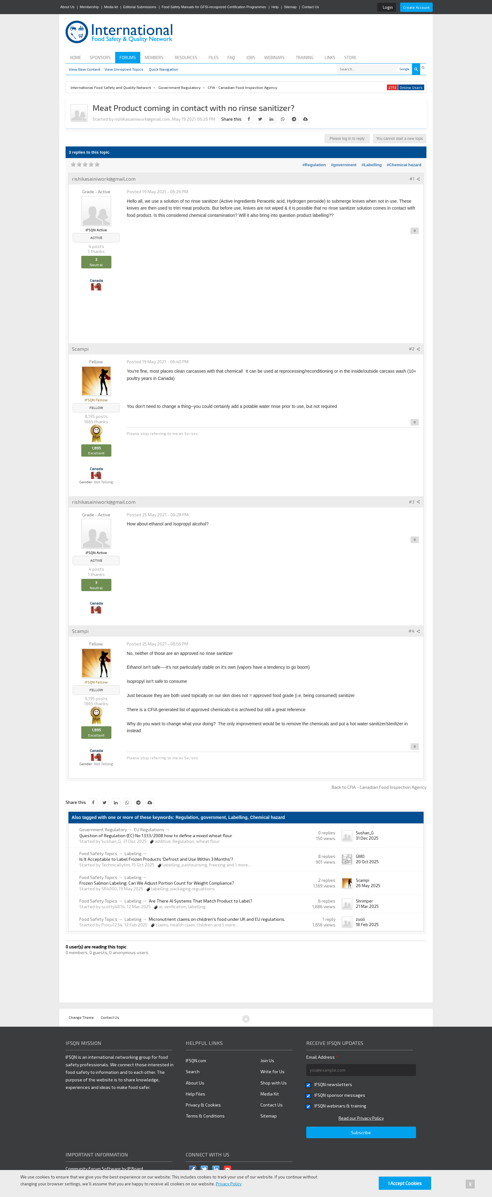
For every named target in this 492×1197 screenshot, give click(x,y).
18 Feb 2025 (367, 924)
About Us (67, 7)
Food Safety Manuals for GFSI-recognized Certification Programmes (214, 7)
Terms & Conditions (205, 1115)
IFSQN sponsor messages (339, 1095)
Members (155, 57)
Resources (187, 57)
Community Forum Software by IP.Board (104, 1168)
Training (306, 57)
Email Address (322, 1057)
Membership (89, 7)
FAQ (232, 57)
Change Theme (81, 1017)
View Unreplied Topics (123, 69)
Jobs (250, 57)
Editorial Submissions (139, 7)
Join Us (267, 1060)
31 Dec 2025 (367, 838)
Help (275, 7)
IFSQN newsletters (333, 1084)
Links (330, 57)
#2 (414, 348)
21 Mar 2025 (367, 906)
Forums (128, 57)
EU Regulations (149, 829)
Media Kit (269, 1093)
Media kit (111, 7)
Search (193, 1071)
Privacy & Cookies (203, 1104)
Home (75, 57)
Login (388, 7)
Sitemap (290, 7)
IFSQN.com (196, 1060)
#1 (414, 178)
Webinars (275, 57)
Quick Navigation (163, 69)
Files (214, 57)
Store (351, 57)
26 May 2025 (368, 885)
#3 (414, 501)
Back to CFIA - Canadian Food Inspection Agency (379, 787)
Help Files (195, 1093)
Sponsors (100, 57)
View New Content (84, 69)
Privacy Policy (229, 1183)
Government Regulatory (103, 829)
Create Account (416, 7)
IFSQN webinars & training (340, 1105)
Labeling (133, 853)
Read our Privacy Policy (361, 1118)
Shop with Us (273, 1082)
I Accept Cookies (405, 1183)
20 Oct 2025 (367, 861)
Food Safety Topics (98, 853)
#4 (414, 631)
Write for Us (272, 1071)
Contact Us (310, 7)
